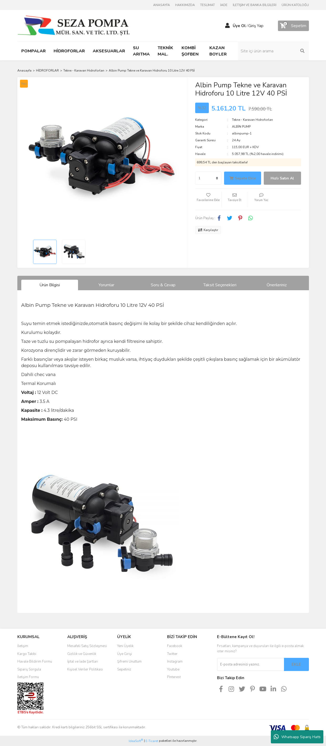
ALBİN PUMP (241, 126)
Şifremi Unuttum (129, 661)
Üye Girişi (124, 654)
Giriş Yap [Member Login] (255, 25)
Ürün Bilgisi (49, 285)
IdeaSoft (136, 741)
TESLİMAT (207, 5)
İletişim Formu (28, 677)
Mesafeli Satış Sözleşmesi (87, 646)
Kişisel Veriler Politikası (85, 669)
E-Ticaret (152, 741)
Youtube (173, 669)
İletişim (22, 646)
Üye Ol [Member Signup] (239, 25)
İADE (223, 5)
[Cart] (293, 26)
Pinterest (174, 677)
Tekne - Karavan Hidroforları (252, 120)
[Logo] (73, 25)
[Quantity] (208, 178)
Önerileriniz (277, 285)
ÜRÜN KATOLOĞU (295, 5)
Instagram (175, 661)
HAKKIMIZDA (185, 5)
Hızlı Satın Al (282, 178)
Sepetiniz (124, 669)
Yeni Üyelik (125, 646)
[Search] (273, 51)
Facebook (174, 646)
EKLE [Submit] (296, 664)
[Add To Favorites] (208, 199)
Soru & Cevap (163, 285)
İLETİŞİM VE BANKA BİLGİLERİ (254, 5)
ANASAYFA (161, 5)
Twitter (172, 654)
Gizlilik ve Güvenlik (81, 654)
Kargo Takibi (26, 654)
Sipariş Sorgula (29, 669)
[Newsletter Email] (250, 664)
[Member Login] (227, 26)
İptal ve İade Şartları (82, 661)
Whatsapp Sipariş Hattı (297, 737)
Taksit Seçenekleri (219, 285)
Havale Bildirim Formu (34, 661)
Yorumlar (106, 285)
